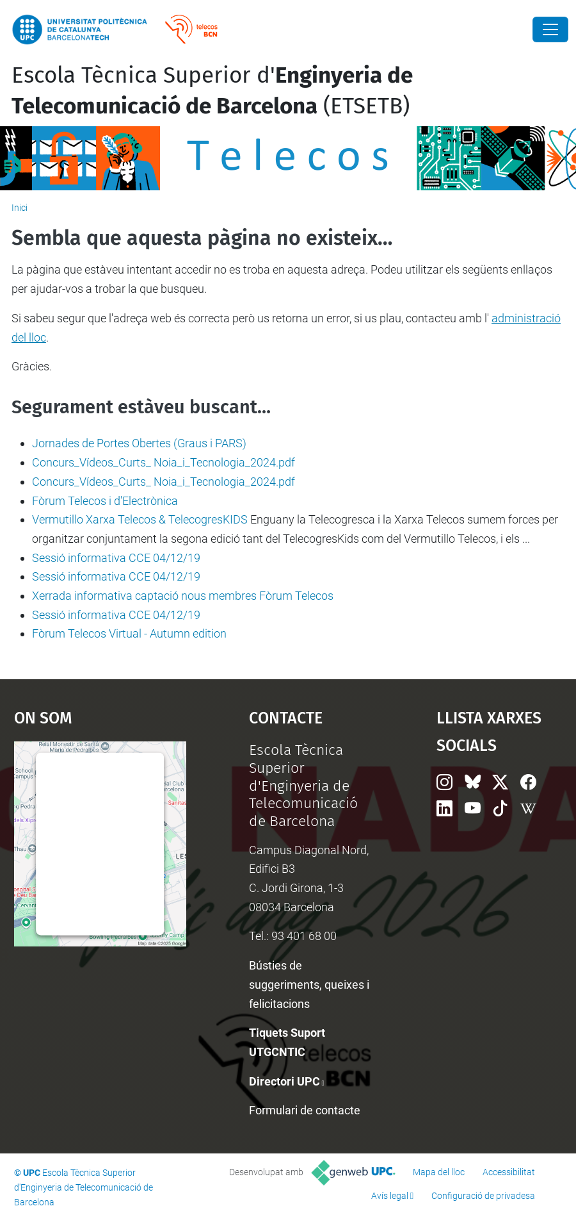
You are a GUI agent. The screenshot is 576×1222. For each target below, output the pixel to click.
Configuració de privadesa (483, 1196)
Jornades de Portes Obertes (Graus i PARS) (139, 443)
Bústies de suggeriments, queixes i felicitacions (309, 984)
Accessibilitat (509, 1172)
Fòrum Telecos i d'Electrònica (105, 501)
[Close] (550, 29)
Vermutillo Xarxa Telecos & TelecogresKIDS (140, 519)
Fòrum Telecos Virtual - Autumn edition (129, 633)
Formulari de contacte (304, 1110)
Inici (20, 207)
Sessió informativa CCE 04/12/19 (116, 558)
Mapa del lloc (439, 1172)
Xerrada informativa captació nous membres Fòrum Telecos (182, 595)
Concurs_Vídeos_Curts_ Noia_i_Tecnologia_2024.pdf (163, 462)
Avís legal (389, 1196)
